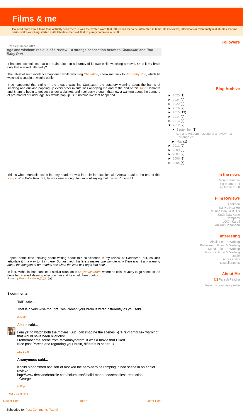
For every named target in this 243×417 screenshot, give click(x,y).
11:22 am (23, 351)
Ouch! (235, 255)
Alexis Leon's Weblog (225, 242)
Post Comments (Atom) (41, 409)
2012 (177, 125)
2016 (177, 108)
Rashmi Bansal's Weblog (222, 252)
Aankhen (234, 204)
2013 (177, 121)
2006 (177, 158)
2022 (177, 104)
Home (83, 401)
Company (233, 218)
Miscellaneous (230, 262)
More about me (229, 180)
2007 (177, 154)
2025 (177, 95)
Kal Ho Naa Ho (229, 207)
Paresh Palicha (229, 279)
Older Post (154, 401)
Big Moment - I (229, 183)
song (142, 88)
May (180, 141)
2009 (177, 150)
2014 (177, 116)
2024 (177, 99)
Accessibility (231, 259)
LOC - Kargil (231, 221)
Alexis (22, 325)
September (185, 129)
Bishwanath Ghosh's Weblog (220, 245)
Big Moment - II (229, 187)
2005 (177, 163)
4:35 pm (22, 386)
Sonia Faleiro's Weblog (224, 249)
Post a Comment (17, 393)
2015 (177, 112)
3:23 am (22, 316)
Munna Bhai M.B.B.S (225, 211)
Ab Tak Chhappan (227, 225)
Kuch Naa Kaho (229, 214)
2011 (177, 145)
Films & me (34, 18)
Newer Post (11, 401)
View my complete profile (222, 285)
